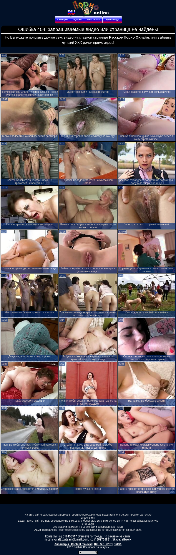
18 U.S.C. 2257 (103, 544)
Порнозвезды (112, 19)
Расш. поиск (93, 19)
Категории (62, 19)
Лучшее (77, 19)
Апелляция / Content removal (73, 544)
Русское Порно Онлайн (129, 37)
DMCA (117, 544)
